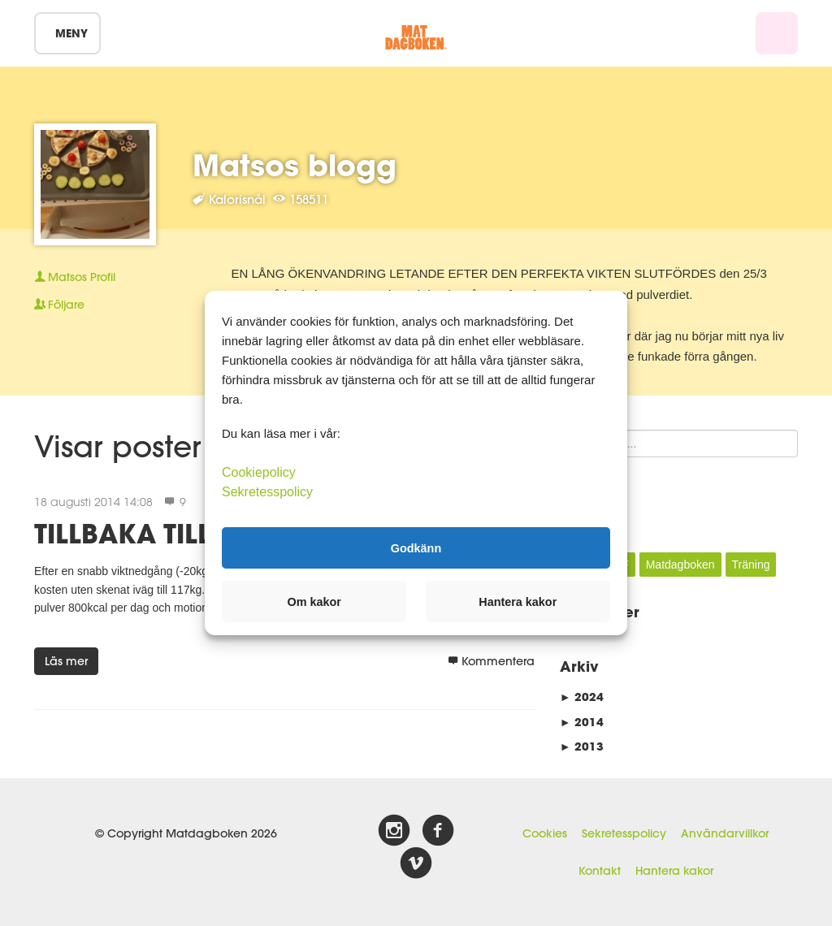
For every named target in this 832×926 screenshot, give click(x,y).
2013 (582, 746)
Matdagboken (680, 564)
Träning (751, 564)
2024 (582, 696)
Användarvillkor (725, 833)
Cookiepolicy (259, 472)
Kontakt (599, 870)
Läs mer (66, 661)
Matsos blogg (294, 164)
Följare (59, 304)
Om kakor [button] (314, 601)
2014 (582, 721)
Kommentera (491, 661)
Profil (74, 277)
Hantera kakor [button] (518, 601)
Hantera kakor (674, 870)
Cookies (544, 833)
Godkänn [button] (416, 547)
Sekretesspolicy (624, 833)
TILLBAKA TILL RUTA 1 (172, 533)
